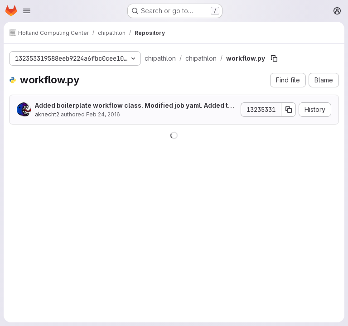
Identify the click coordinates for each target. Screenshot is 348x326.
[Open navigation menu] (26, 11)
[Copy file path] (274, 58)
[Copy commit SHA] (288, 109)
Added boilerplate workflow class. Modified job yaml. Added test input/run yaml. (135, 105)
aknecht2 (47, 114)
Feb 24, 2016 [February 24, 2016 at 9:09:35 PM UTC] (103, 114)
